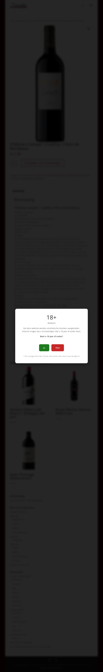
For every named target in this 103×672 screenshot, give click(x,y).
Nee (58, 347)
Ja (44, 347)
